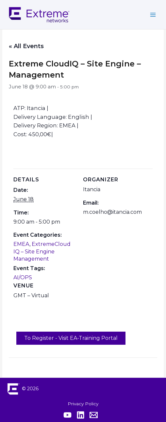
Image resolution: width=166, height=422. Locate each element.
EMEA (21, 244)
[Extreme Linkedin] (80, 415)
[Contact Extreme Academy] (94, 415)
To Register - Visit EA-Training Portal (71, 338)
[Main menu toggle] (153, 14)
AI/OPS (22, 277)
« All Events (26, 46)
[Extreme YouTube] (67, 415)
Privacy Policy (83, 403)
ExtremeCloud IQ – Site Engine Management (42, 251)
